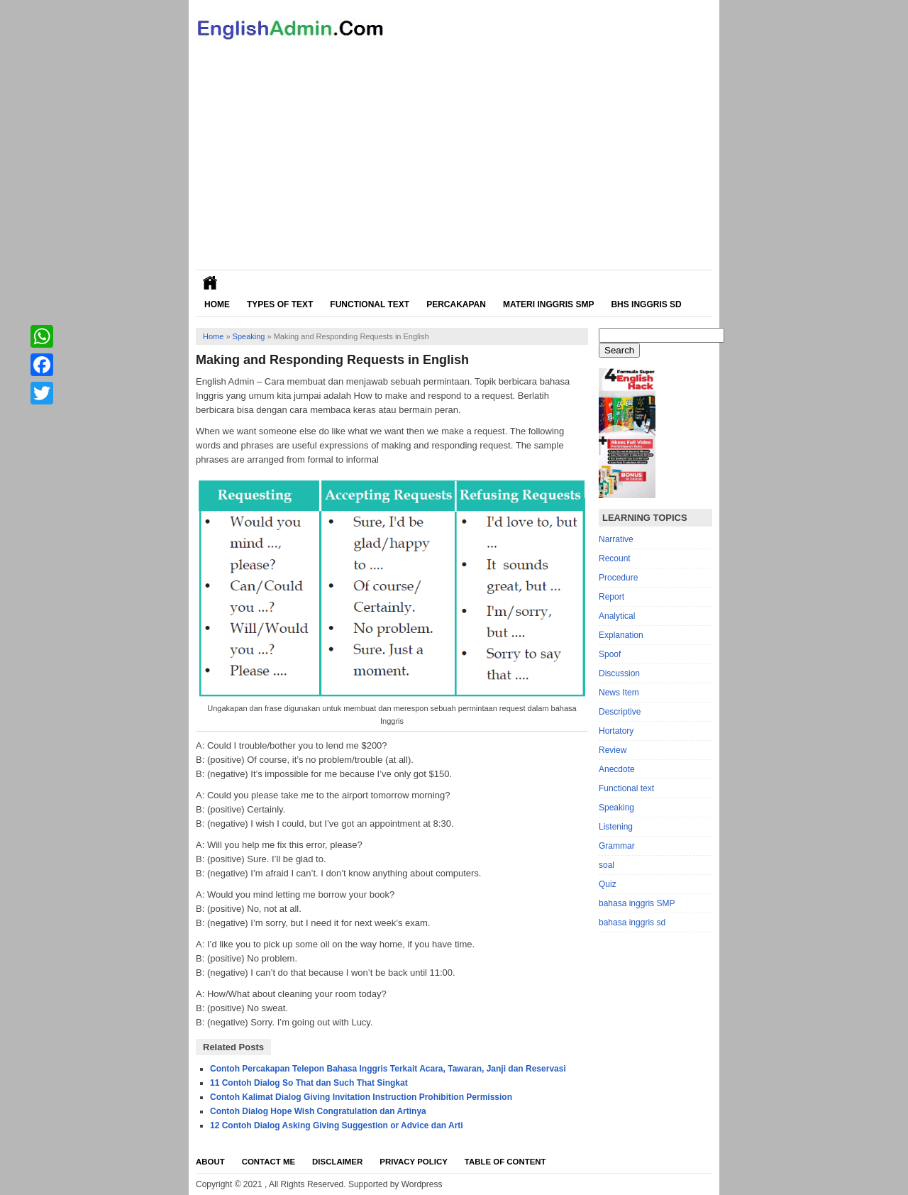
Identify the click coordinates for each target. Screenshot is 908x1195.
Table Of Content (505, 1161)
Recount (615, 558)
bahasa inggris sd (632, 922)
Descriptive (620, 712)
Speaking (249, 336)
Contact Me (268, 1161)
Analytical (617, 616)
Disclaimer (337, 1161)
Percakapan (456, 304)
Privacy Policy (414, 1161)
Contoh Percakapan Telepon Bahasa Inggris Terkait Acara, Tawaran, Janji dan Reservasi (388, 1069)
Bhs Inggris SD (646, 304)
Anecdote (617, 769)
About (210, 1161)
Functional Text (369, 304)
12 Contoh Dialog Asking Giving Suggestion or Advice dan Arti (336, 1125)
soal (606, 865)
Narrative (616, 539)
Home (217, 304)
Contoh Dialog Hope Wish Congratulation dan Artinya (318, 1111)
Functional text (626, 788)
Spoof (610, 654)
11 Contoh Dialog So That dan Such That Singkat (309, 1083)
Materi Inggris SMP (548, 304)
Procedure (618, 578)
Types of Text (280, 304)
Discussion (619, 673)
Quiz (607, 884)
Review (612, 750)
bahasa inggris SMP (637, 903)
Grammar (617, 846)
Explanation (621, 635)
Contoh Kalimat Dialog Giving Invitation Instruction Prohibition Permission (361, 1097)
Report (611, 597)
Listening (616, 827)
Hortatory (616, 731)
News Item (619, 693)
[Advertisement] (454, 163)
